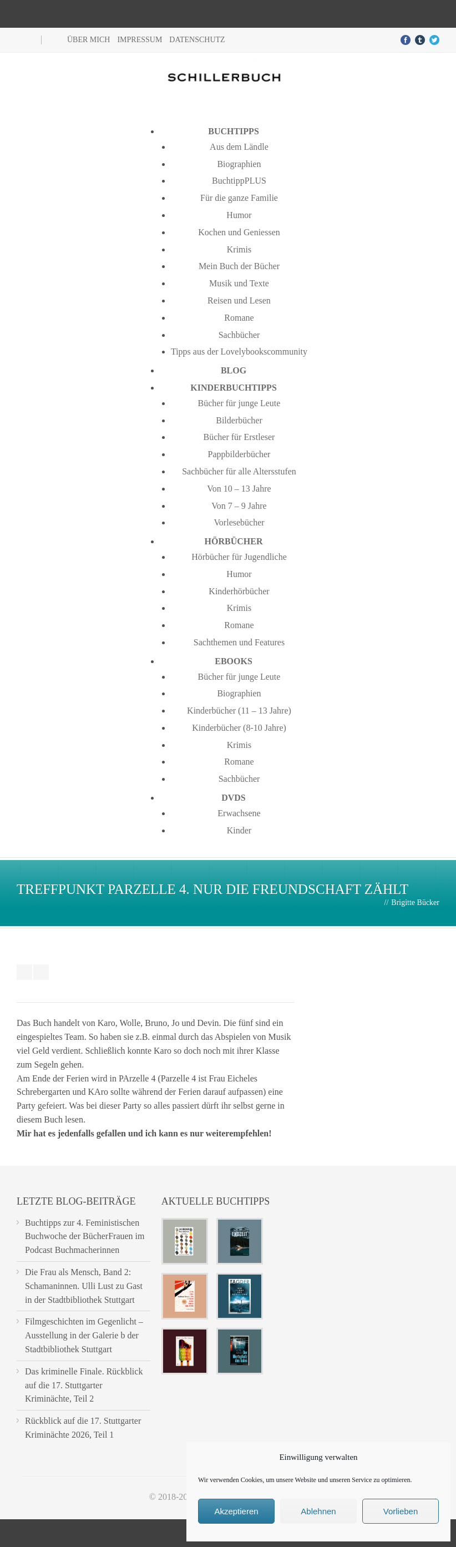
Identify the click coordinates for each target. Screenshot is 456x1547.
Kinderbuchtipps (233, 387)
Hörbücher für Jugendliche (239, 557)
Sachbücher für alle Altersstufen (239, 471)
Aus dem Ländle (239, 146)
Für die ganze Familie (239, 198)
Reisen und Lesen (239, 300)
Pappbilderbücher (239, 454)
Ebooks (233, 661)
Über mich (88, 40)
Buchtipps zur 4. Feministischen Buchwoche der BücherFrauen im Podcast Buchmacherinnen (84, 1236)
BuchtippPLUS (239, 180)
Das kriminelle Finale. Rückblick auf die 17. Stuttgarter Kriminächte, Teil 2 (84, 1385)
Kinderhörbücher (239, 591)
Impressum (139, 40)
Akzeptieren (236, 1511)
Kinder (239, 830)
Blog (233, 370)
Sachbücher (239, 335)
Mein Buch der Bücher (239, 266)
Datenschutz (197, 40)
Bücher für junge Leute (239, 403)
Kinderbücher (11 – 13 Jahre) (239, 710)
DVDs (233, 797)
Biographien (239, 164)
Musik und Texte (239, 283)
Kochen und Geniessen (239, 232)
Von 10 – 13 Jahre (239, 488)
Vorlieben (400, 1511)
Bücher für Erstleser (239, 437)
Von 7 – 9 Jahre (238, 505)
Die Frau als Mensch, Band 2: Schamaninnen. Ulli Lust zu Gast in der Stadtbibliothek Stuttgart (84, 1286)
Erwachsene (238, 813)
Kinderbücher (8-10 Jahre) (239, 727)
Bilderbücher (239, 420)
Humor (238, 215)
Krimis (239, 249)
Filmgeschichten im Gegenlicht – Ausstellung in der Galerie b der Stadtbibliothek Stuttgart (84, 1335)
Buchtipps (233, 131)
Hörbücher (234, 541)
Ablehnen (318, 1511)
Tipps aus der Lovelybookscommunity (239, 351)
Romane (239, 317)
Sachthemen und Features (239, 642)
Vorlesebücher (239, 522)
